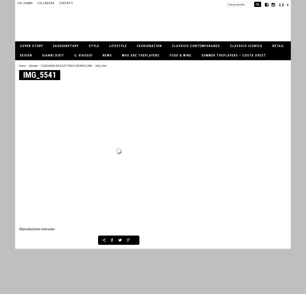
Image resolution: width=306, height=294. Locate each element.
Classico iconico (246, 46)
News (107, 55)
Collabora (46, 3)
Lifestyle (118, 46)
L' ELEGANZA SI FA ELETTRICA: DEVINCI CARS (66, 65)
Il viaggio (83, 55)
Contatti (66, 3)
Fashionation (149, 46)
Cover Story (31, 46)
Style (94, 46)
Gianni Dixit (53, 55)
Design (26, 55)
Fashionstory (66, 46)
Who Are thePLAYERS (140, 55)
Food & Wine (180, 55)
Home (22, 65)
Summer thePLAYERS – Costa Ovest (233, 55)
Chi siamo (25, 3)
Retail (278, 46)
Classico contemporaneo (196, 46)
